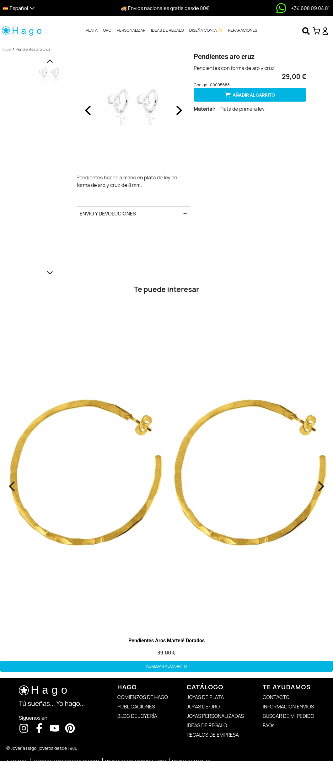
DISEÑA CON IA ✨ (206, 30)
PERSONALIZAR (131, 30)
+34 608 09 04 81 (310, 8)
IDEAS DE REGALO (167, 30)
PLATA (92, 30)
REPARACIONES (242, 30)
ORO (107, 30)
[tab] (92, 30)
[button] (42, 8)
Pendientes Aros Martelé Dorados (166, 641)
